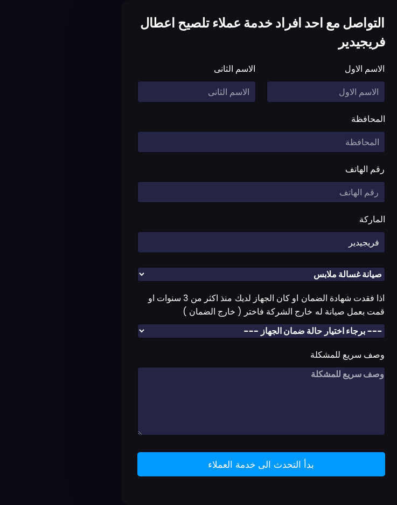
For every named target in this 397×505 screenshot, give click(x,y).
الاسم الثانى (172, 69)
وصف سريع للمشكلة (285, 355)
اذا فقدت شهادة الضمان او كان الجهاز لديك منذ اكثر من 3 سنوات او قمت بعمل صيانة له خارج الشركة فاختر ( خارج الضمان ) (204, 305)
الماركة (310, 219)
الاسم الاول (302, 69)
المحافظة (306, 119)
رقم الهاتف (302, 169)
